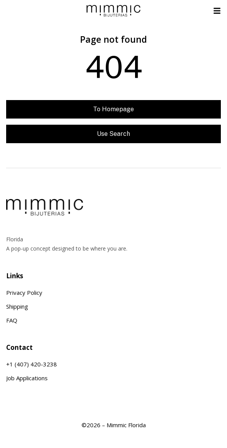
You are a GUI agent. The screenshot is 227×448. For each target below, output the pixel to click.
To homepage (113, 109)
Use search (113, 133)
